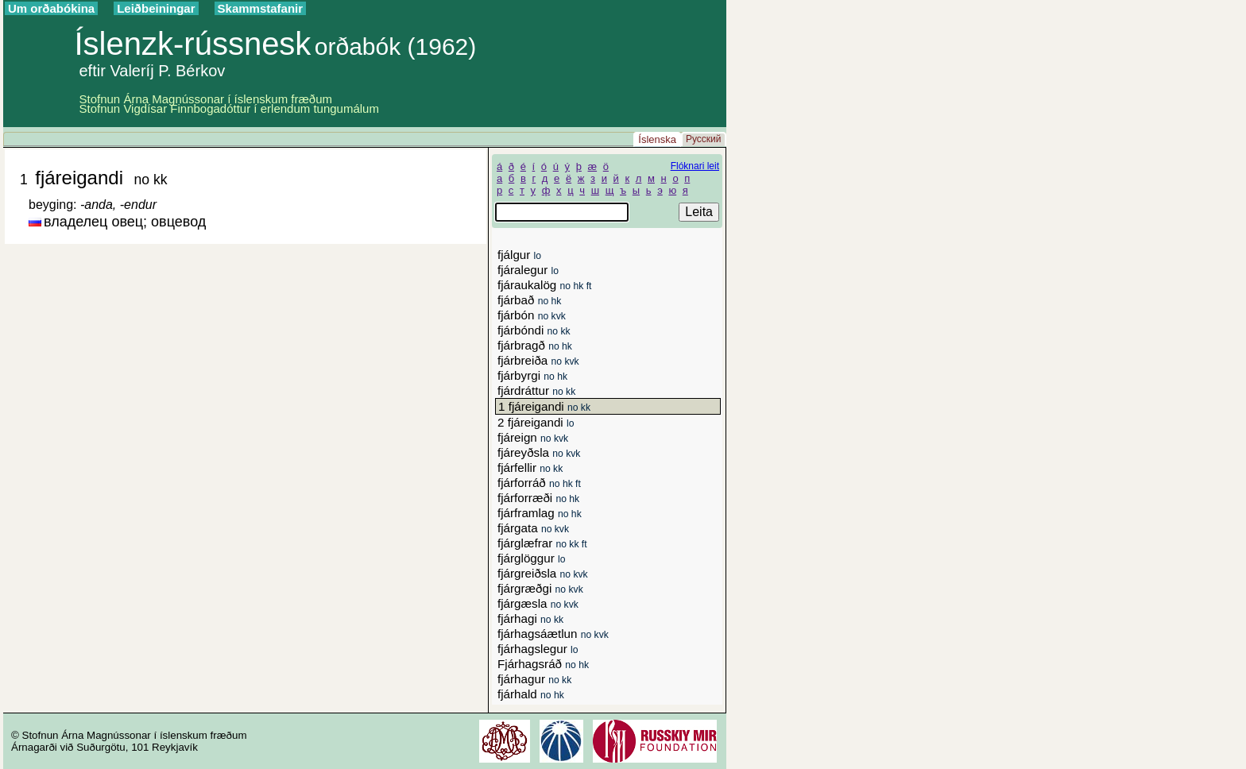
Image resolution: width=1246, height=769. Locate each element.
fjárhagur (534, 679)
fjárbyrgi (532, 375)
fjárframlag (539, 513)
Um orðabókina (51, 8)
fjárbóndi (534, 330)
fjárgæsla (537, 603)
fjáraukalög (544, 285)
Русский (704, 139)
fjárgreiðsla (542, 573)
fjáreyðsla (538, 452)
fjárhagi (530, 618)
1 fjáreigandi (544, 406)
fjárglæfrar (542, 543)
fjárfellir (530, 467)
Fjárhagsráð (543, 663)
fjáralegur (528, 269)
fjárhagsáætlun (553, 633)
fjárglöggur (531, 558)
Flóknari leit (695, 166)
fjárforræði (538, 497)
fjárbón (531, 315)
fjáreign (532, 437)
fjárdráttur (536, 390)
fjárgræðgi (540, 588)
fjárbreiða (538, 360)
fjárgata (533, 528)
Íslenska (657, 139)
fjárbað (529, 300)
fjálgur (519, 254)
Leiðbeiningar (156, 8)
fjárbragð (534, 345)
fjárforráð (539, 482)
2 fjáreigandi (535, 422)
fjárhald (530, 694)
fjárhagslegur (537, 648)
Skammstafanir (261, 8)
